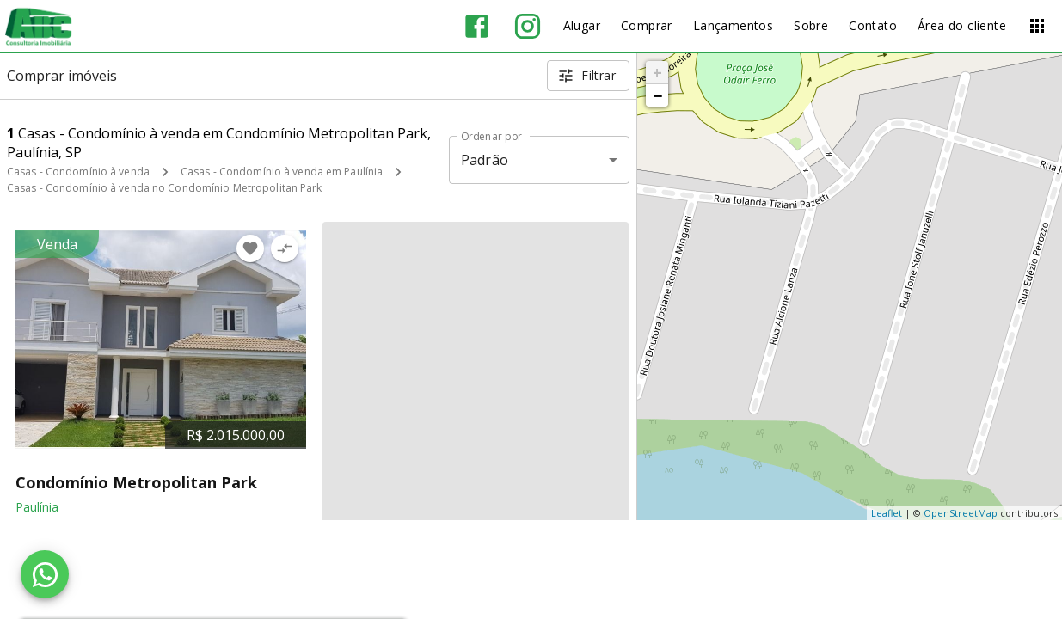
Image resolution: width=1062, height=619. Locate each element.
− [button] (658, 95)
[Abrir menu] (1037, 25)
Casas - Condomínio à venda (78, 171)
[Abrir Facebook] (477, 26)
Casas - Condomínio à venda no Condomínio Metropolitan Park (164, 188)
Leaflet (886, 512)
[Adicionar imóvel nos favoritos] (250, 248)
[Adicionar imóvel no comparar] (284, 248)
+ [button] (657, 72)
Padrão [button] (484, 159)
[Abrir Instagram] (528, 26)
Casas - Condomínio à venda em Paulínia (282, 171)
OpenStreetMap (961, 512)
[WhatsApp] (45, 574)
